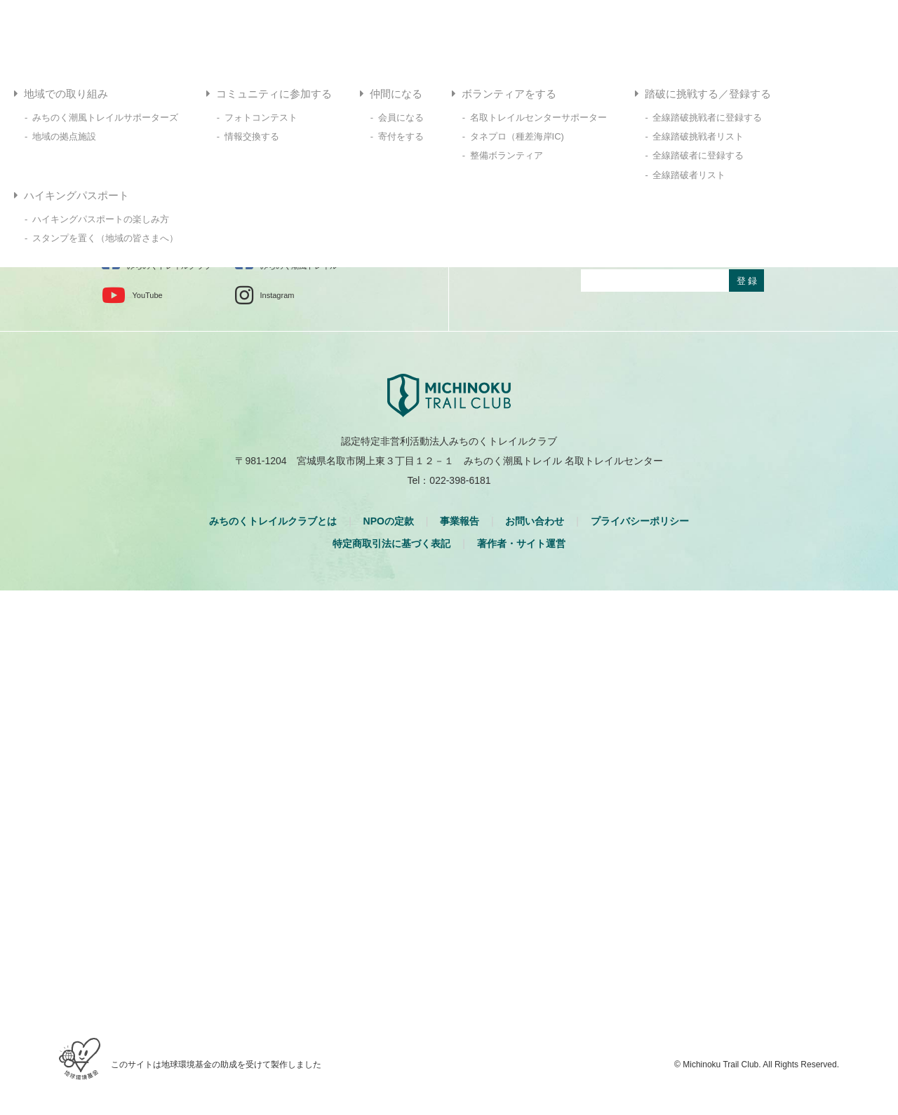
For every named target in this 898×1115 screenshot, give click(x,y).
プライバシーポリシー (640, 521)
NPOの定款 (388, 521)
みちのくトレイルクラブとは (273, 521)
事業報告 (459, 521)
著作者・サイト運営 (521, 543)
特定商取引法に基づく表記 (391, 543)
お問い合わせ (534, 521)
